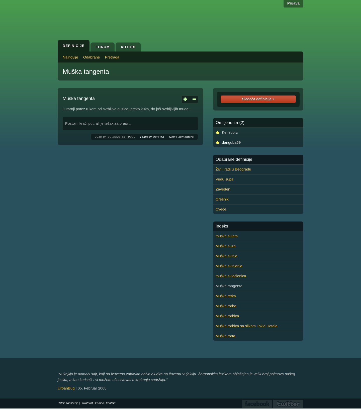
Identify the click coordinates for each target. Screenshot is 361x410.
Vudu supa (224, 179)
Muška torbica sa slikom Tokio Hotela (247, 326)
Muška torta (225, 336)
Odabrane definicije (234, 159)
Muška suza (226, 246)
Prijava (293, 3)
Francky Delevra (152, 136)
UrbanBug (66, 388)
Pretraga (112, 57)
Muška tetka (226, 296)
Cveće (221, 209)
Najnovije (70, 57)
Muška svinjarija (229, 266)
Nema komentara (181, 136)
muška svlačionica (231, 276)
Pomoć (99, 403)
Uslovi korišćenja (68, 403)
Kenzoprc (230, 132)
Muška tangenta (86, 71)
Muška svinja (226, 256)
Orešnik (222, 199)
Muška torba (226, 306)
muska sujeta (227, 236)
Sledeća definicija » (258, 99)
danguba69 (231, 142)
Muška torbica (227, 316)
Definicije (73, 46)
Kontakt (110, 403)
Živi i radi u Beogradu (233, 169)
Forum (103, 47)
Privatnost (87, 403)
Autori (128, 47)
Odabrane (91, 57)
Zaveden (223, 189)
